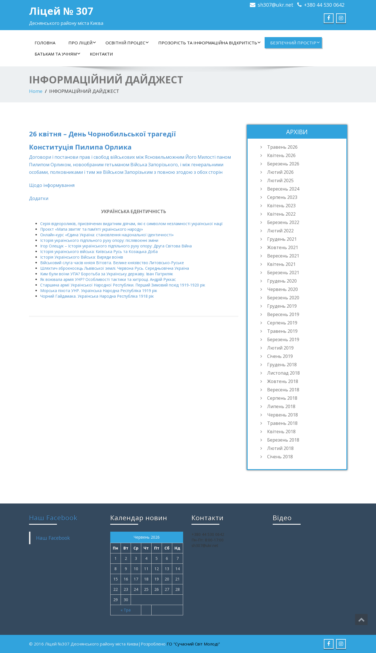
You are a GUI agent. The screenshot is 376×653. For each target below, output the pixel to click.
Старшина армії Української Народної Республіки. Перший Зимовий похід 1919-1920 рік (122, 285)
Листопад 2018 (283, 373)
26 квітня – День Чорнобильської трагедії (102, 133)
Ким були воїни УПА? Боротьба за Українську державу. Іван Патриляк (106, 273)
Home (35, 91)
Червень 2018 (282, 415)
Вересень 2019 (283, 314)
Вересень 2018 (283, 389)
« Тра (126, 610)
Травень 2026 (282, 147)
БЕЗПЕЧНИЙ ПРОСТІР (295, 42)
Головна (45, 42)
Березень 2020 (283, 297)
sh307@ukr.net (275, 4)
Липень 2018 (281, 406)
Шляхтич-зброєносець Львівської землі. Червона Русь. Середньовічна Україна (114, 268)
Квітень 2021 (281, 264)
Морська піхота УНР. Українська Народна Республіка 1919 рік (98, 290)
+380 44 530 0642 (324, 4)
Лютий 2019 (280, 348)
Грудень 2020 (282, 281)
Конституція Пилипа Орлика (80, 146)
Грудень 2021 (282, 239)
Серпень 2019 (282, 323)
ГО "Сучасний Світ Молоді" (193, 644)
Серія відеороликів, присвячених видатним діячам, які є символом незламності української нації (131, 223)
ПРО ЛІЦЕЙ (82, 42)
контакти (101, 54)
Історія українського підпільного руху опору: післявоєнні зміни (99, 240)
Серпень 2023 (282, 197)
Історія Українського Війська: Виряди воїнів (81, 257)
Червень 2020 (282, 289)
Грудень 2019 (282, 306)
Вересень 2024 (283, 189)
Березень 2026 (283, 164)
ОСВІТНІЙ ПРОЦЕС (127, 42)
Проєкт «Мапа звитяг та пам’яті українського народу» (91, 229)
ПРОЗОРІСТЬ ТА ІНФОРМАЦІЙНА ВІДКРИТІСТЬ (209, 42)
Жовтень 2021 (282, 247)
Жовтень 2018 (282, 381)
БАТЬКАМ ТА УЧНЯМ (57, 54)
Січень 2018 (280, 456)
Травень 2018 (282, 423)
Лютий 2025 (280, 180)
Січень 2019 (280, 356)
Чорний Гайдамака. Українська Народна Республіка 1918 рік (97, 296)
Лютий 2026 (280, 172)
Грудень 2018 (282, 364)
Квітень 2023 (281, 205)
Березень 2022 (283, 222)
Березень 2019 (283, 339)
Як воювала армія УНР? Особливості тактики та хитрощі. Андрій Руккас (108, 279)
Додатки (38, 198)
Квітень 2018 (281, 431)
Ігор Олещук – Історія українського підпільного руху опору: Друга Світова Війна (116, 246)
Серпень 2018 (282, 398)
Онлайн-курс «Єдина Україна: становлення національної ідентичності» (107, 234)
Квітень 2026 (281, 155)
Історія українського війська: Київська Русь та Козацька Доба (99, 251)
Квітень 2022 (281, 214)
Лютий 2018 (280, 448)
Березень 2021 (283, 272)
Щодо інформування (52, 185)
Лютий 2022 (280, 230)
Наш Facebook (53, 517)
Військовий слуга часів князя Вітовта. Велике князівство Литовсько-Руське (112, 262)
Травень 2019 (282, 331)
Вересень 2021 (283, 256)
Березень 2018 (283, 440)
